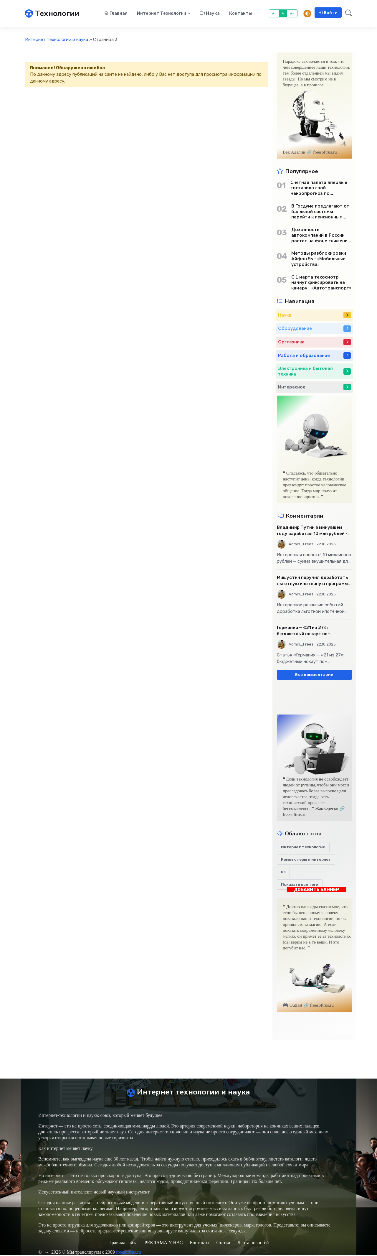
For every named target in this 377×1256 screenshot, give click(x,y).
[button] (347, 14)
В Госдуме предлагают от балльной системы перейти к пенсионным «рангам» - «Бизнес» (320, 212)
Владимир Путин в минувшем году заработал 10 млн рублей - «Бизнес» (312, 531)
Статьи (223, 1243)
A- (274, 13)
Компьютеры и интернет (306, 860)
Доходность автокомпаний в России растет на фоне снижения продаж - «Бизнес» (320, 236)
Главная (115, 13)
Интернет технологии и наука (56, 40)
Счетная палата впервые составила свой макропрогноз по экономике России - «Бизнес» (318, 188)
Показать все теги (299, 885)
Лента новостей (253, 1243)
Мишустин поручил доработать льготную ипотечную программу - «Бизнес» (313, 581)
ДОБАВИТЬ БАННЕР (316, 889)
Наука (210, 13)
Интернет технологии (161, 13)
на (283, 872)
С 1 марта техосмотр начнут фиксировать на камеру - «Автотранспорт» (321, 283)
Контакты (240, 13)
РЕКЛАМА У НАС (164, 1243)
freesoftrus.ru (128, 1252)
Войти (328, 13)
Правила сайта (122, 1243)
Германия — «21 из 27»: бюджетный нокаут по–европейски (303, 631)
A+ (292, 13)
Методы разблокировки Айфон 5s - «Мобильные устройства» (318, 259)
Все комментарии (314, 675)
